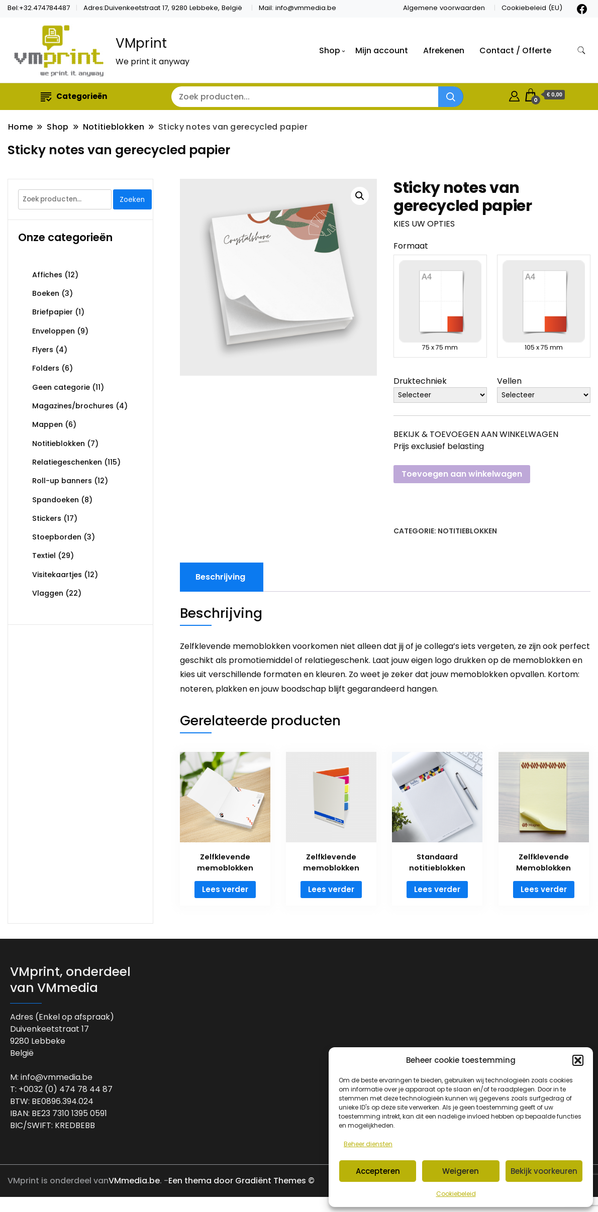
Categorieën (74, 96)
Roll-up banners (62, 481)
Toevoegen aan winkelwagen (462, 474)
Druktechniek (420, 381)
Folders (45, 368)
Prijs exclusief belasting (438, 446)
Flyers (42, 350)
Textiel (44, 555)
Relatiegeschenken (67, 462)
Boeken (45, 293)
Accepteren (378, 1171)
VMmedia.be (134, 1180)
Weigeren (460, 1171)
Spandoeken (55, 500)
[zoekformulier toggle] (581, 50)
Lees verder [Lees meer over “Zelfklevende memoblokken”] (225, 889)
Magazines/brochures (73, 406)
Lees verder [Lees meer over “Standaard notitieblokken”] (437, 889)
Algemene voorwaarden (444, 8)
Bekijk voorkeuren (544, 1171)
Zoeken (132, 199)
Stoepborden (56, 537)
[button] (578, 1060)
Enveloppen (53, 331)
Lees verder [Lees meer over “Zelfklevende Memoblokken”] (544, 889)
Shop (329, 50)
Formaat (410, 246)
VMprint (141, 43)
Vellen (509, 381)
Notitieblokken (467, 531)
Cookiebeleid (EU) (532, 8)
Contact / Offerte (515, 50)
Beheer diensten (368, 1144)
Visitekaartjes (57, 575)
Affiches (47, 275)
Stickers (46, 518)
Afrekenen (443, 50)
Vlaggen (47, 593)
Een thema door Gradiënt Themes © (241, 1180)
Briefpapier (52, 312)
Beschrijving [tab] (220, 577)
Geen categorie (61, 387)
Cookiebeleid (456, 1193)
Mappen (47, 424)
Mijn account (381, 50)
